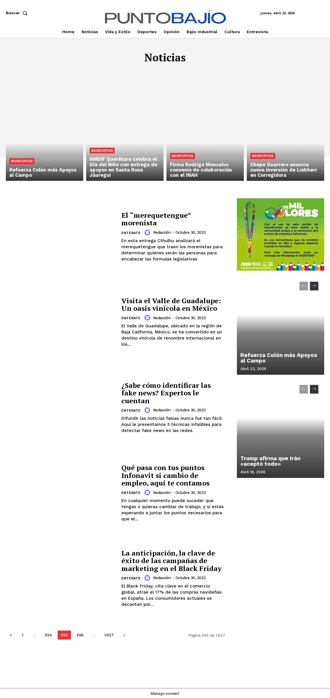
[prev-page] (10, 635)
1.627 (109, 635)
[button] (18, 13)
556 (80, 635)
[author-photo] (148, 232)
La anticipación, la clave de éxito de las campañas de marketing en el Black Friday (171, 560)
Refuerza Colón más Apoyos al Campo (280, 358)
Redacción (162, 232)
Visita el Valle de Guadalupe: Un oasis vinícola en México (171, 304)
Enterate (131, 233)
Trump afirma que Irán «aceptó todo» (269, 461)
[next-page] (124, 635)
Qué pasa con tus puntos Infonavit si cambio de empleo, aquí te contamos (165, 475)
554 (48, 635)
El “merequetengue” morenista (156, 218)
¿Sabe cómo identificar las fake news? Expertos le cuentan (166, 393)
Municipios (22, 162)
